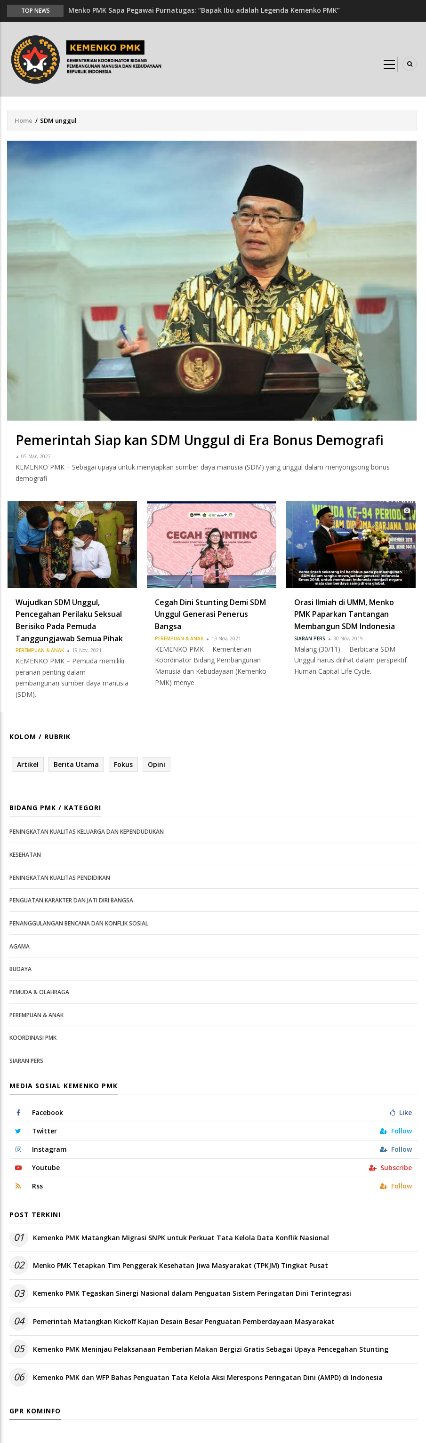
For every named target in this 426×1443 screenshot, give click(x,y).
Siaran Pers (309, 638)
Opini (156, 764)
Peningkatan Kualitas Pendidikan (59, 878)
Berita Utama (76, 764)
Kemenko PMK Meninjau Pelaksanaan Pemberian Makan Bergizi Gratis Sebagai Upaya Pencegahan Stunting (210, 1349)
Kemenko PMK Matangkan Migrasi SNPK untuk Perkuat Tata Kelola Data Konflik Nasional (181, 1237)
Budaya (20, 969)
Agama (19, 946)
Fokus (123, 764)
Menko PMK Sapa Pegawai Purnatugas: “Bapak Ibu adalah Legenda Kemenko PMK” (204, 10)
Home (23, 120)
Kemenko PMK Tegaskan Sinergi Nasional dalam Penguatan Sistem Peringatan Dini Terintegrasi (192, 1293)
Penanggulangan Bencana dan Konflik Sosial (78, 923)
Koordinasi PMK (32, 1038)
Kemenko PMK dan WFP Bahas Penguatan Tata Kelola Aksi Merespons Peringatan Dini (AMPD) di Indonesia (208, 1377)
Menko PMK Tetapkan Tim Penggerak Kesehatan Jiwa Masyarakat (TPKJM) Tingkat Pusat (180, 1265)
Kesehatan (25, 855)
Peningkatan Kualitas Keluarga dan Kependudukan (86, 832)
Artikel (28, 764)
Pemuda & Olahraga (39, 992)
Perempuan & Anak (40, 650)
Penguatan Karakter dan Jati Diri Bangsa (71, 900)
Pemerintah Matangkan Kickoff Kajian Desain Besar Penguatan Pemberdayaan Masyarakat (184, 1321)
